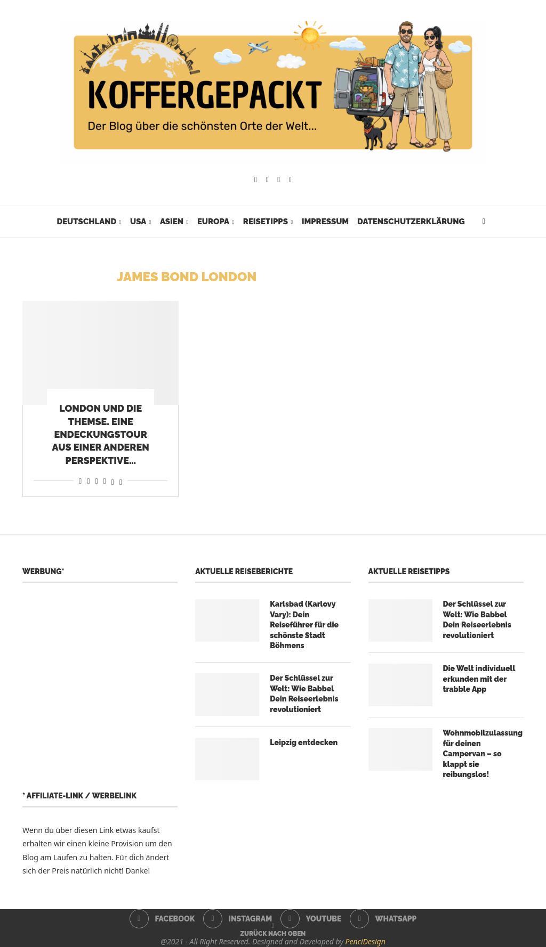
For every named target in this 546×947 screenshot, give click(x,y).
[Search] (484, 221)
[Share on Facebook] (80, 481)
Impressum (325, 221)
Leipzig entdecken (304, 742)
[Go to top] (273, 933)
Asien (171, 221)
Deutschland (86, 221)
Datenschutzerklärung (410, 221)
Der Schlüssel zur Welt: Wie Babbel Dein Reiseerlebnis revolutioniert (304, 694)
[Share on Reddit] (88, 481)
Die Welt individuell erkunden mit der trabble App (479, 678)
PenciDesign (366, 941)
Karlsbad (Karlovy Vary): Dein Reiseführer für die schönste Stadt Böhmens (304, 625)
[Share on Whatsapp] (96, 481)
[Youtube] (278, 180)
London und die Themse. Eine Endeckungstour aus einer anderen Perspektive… (100, 434)
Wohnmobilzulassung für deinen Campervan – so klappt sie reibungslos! (483, 754)
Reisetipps (265, 221)
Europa (213, 221)
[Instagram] (267, 180)
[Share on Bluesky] (120, 481)
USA (138, 221)
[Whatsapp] (290, 180)
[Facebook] (255, 180)
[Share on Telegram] (104, 481)
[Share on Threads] (112, 481)
